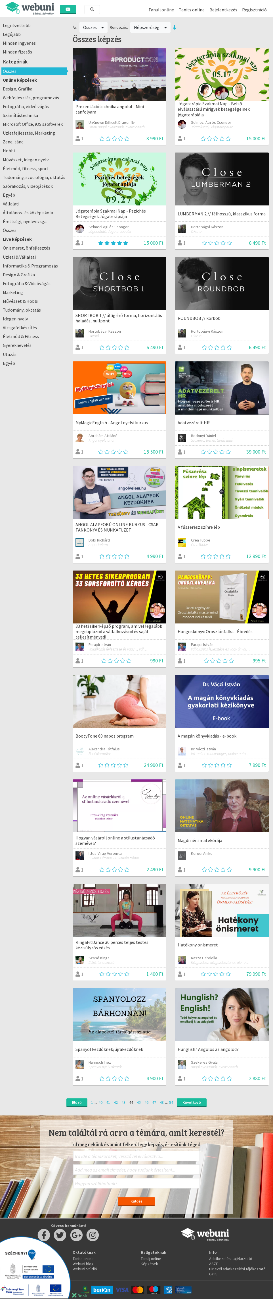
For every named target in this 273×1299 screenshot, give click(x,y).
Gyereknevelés (17, 345)
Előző (77, 1102)
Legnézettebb (17, 25)
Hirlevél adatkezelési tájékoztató (237, 1268)
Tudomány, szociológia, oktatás (34, 177)
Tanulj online (161, 10)
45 (139, 1102)
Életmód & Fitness (21, 336)
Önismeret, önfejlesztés (26, 248)
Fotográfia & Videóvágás (27, 283)
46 (146, 1102)
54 (171, 1102)
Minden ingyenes (19, 43)
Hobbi (9, 150)
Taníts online (192, 10)
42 (116, 1102)
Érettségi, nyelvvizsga (25, 221)
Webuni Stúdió (85, 1268)
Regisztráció (254, 10)
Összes (9, 71)
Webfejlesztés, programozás (31, 97)
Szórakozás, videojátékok (28, 186)
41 (108, 1102)
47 (154, 1102)
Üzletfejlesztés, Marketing (29, 133)
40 (100, 1102)
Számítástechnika (20, 115)
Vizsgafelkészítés (20, 327)
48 (162, 1102)
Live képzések (17, 239)
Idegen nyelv (15, 319)
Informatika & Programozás (30, 266)
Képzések (149, 1263)
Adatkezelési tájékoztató (230, 1258)
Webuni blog (83, 1263)
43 (123, 1102)
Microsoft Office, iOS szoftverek (33, 124)
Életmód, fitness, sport (26, 168)
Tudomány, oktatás (22, 310)
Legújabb (12, 34)
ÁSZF (213, 1263)
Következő (191, 1102)
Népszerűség (150, 27)
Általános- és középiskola (28, 212)
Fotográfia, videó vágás (26, 106)
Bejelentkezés (223, 10)
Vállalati (11, 204)
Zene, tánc (13, 142)
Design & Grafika (19, 274)
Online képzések (20, 80)
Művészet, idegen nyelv (26, 159)
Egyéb (9, 195)
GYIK (213, 1274)
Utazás (9, 354)
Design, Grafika (17, 89)
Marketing (13, 292)
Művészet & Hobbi (20, 301)
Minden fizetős (17, 52)
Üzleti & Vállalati (19, 257)
